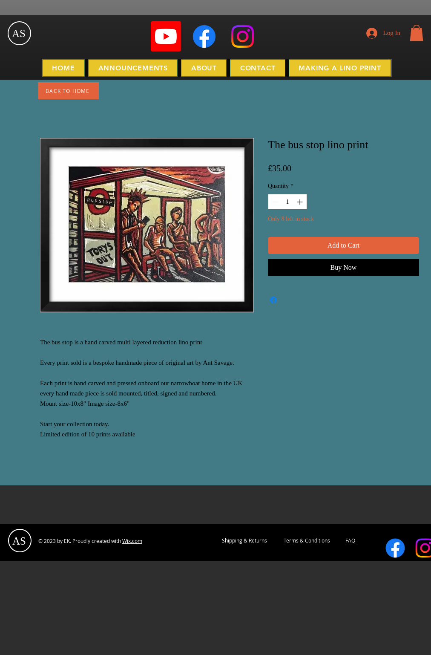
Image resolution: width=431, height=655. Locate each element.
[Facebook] (204, 36)
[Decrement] (274, 201)
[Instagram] (242, 36)
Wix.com (132, 540)
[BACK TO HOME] (68, 90)
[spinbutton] (287, 201)
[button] (416, 33)
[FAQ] (350, 540)
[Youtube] (166, 36)
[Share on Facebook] (273, 300)
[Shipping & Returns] (244, 540)
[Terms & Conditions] (306, 540)
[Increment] (300, 201)
